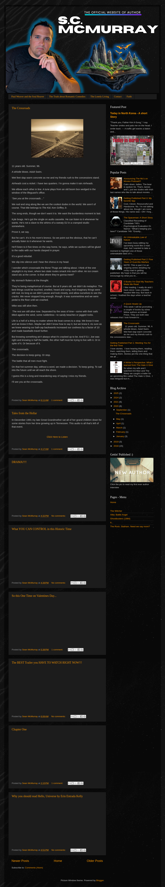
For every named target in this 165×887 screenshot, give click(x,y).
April (118, 423)
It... (111, 522)
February (121, 432)
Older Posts (95, 861)
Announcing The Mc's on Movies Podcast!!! (136, 179)
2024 (116, 397)
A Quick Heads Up (133, 304)
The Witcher (116, 511)
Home (58, 861)
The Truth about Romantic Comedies (67, 96)
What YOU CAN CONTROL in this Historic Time (41, 529)
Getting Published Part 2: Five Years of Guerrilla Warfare (138, 260)
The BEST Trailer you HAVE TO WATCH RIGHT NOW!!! (47, 662)
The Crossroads (21, 108)
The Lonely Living (99, 96)
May (118, 419)
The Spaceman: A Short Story (138, 217)
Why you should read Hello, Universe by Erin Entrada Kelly (47, 796)
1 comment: (57, 400)
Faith (129, 96)
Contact (118, 96)
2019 (116, 441)
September (122, 410)
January (120, 436)
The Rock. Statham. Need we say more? (130, 526)
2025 (116, 393)
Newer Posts (20, 861)
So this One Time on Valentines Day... (34, 595)
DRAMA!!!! (19, 462)
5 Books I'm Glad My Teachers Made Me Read (138, 282)
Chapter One (19, 729)
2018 (116, 446)
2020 (116, 406)
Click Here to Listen (57, 437)
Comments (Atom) (34, 867)
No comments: (59, 516)
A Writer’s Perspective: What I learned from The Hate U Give (138, 363)
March (119, 427)
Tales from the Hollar (24, 413)
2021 (116, 402)
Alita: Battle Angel (119, 514)
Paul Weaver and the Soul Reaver (27, 96)
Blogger (100, 880)
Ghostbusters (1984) (120, 518)
